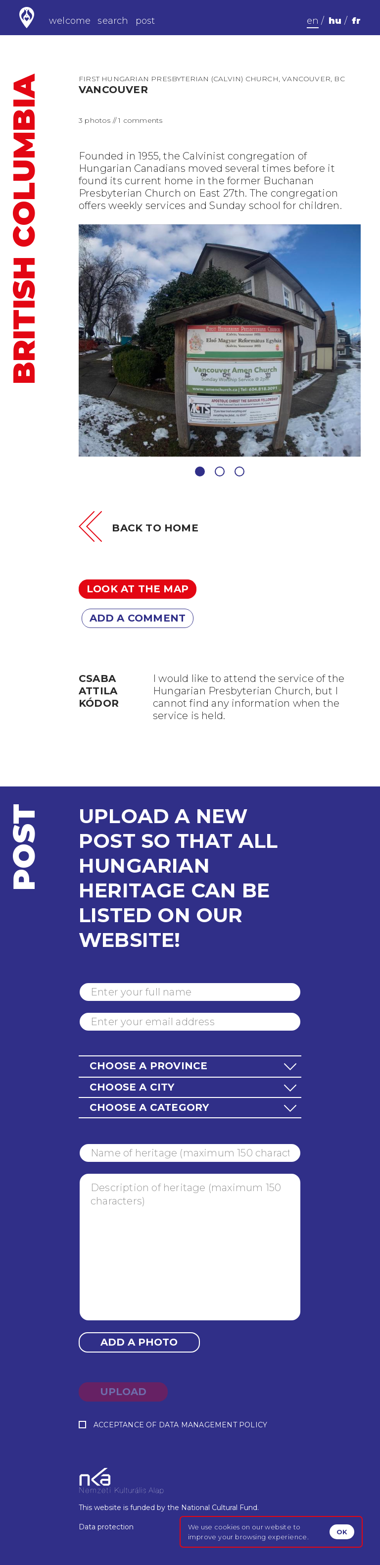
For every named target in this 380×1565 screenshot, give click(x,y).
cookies (226, 1527)
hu (335, 20)
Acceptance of (173, 1425)
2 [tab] (220, 471)
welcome (70, 20)
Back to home (155, 528)
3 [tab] (239, 471)
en (313, 20)
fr (356, 20)
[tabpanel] (220, 340)
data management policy (213, 1424)
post (145, 20)
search (112, 20)
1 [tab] (200, 471)
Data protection (106, 1526)
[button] (190, 1066)
